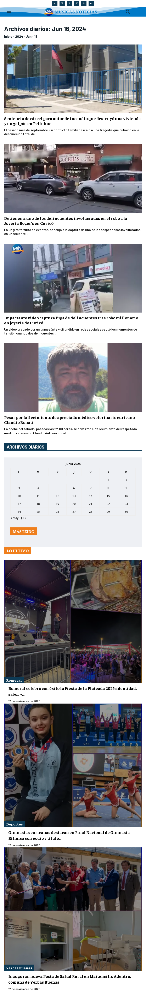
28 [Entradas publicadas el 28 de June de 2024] (90, 512)
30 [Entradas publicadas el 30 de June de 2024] (126, 512)
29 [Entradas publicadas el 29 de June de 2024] (108, 512)
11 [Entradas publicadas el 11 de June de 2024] (38, 496)
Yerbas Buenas (19, 967)
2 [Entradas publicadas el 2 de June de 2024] (126, 480)
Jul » (23, 518)
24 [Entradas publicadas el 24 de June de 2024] (19, 512)
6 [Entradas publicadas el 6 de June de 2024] (74, 488)
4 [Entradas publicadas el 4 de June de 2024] (38, 488)
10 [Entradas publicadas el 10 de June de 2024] (19, 496)
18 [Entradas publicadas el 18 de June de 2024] (38, 504)
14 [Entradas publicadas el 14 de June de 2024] (90, 496)
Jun (29, 36)
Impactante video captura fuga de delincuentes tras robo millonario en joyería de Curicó (71, 320)
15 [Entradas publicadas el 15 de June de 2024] (108, 496)
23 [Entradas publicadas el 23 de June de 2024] (126, 504)
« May (14, 518)
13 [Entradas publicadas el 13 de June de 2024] (74, 496)
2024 (19, 36)
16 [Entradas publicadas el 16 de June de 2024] (126, 496)
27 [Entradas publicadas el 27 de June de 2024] (74, 512)
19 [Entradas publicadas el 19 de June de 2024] (57, 504)
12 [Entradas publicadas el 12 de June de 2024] (57, 496)
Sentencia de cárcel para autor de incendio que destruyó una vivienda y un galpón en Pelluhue (72, 121)
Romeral (14, 680)
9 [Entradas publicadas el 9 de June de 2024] (126, 488)
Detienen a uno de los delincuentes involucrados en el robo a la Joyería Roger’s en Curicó (65, 220)
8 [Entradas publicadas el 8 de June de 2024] (108, 488)
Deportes (14, 824)
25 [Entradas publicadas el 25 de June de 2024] (38, 512)
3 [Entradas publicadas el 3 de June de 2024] (19, 488)
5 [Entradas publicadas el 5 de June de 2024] (57, 488)
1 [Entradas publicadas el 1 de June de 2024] (108, 480)
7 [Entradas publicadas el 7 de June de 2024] (90, 488)
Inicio (8, 36)
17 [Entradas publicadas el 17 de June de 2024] (19, 504)
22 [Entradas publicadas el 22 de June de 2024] (108, 504)
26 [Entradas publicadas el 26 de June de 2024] (57, 512)
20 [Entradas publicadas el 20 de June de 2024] (74, 504)
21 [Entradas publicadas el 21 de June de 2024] (90, 504)
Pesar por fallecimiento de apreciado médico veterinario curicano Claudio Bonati (69, 420)
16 (35, 36)
